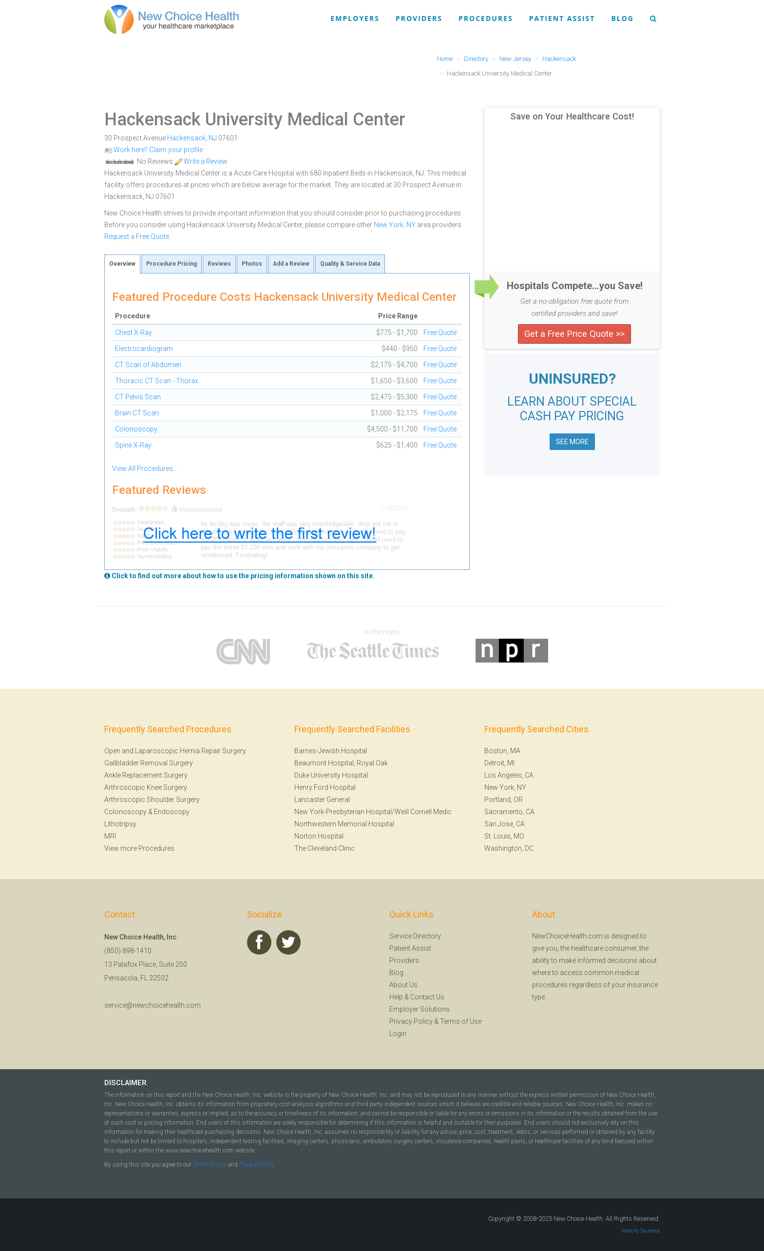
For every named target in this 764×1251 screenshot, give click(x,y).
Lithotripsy (120, 824)
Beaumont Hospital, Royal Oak (341, 763)
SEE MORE (572, 442)
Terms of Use (460, 1021)
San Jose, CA (504, 824)
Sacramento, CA (509, 812)
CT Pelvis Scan (138, 397)
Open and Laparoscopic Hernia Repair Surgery (175, 751)
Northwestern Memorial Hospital (344, 824)
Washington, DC (509, 848)
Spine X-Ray (133, 445)
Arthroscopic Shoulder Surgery (152, 799)
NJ (213, 138)
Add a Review (291, 263)
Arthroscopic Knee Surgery (145, 787)
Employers (355, 18)
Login (397, 1033)
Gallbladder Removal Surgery (148, 763)
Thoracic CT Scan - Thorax (156, 381)
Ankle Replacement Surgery (146, 775)
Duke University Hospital (331, 775)
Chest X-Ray (133, 332)
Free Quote (440, 332)
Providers (419, 18)
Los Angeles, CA (509, 775)
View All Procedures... (144, 468)
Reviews (219, 263)
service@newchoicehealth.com (152, 1005)
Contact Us (427, 997)
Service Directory (415, 936)
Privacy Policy (411, 1021)
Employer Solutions (419, 1009)
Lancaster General (322, 799)
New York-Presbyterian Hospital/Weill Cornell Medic (373, 812)
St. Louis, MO (504, 836)
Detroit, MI (499, 763)
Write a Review (201, 161)
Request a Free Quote (136, 236)
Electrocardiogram (144, 348)
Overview (122, 263)
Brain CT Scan (137, 413)
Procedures (485, 18)
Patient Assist (562, 18)
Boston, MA (502, 751)
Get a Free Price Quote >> (574, 334)
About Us (403, 985)
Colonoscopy (136, 429)
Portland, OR (503, 799)
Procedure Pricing (171, 263)
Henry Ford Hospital (325, 787)
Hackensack (186, 138)
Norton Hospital (319, 836)
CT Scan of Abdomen (148, 365)
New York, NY (395, 225)
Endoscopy (172, 812)
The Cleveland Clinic (324, 848)
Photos (252, 263)
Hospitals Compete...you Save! (575, 285)
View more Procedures (139, 848)
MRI (110, 836)
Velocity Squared (640, 1231)
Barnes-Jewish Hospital (330, 751)
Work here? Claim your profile (153, 150)
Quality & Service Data (350, 263)
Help (396, 997)
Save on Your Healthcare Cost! (572, 116)
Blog (622, 18)
